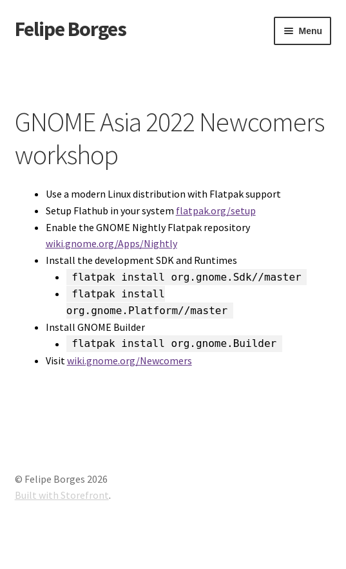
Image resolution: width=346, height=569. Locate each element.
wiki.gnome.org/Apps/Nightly (111, 243)
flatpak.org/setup (216, 210)
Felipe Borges (70, 29)
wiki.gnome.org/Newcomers (129, 360)
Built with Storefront (62, 495)
